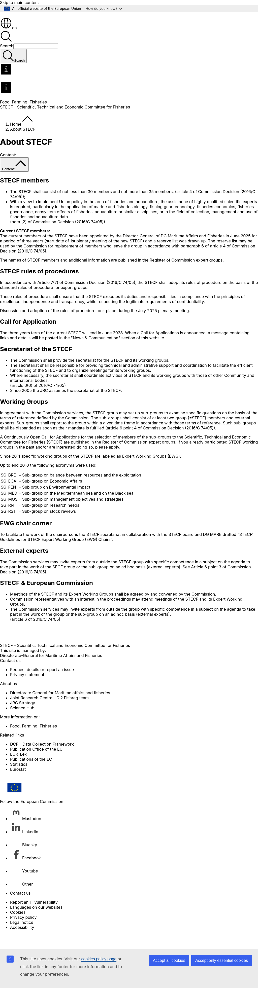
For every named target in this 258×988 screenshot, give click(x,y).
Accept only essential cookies (221, 960)
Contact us (20, 907)
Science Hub (22, 721)
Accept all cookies (169, 960)
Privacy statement (27, 688)
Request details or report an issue (42, 683)
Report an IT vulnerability (34, 916)
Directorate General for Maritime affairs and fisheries (60, 706)
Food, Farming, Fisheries (23, 116)
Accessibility (22, 941)
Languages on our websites (36, 921)
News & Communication (95, 351)
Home (15, 138)
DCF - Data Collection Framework (42, 758)
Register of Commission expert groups (186, 274)
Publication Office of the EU (36, 763)
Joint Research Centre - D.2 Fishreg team (49, 711)
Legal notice (21, 936)
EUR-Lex (18, 768)
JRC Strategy (22, 716)
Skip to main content (19, 2)
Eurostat (18, 783)
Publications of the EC (31, 773)
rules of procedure (77, 324)
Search (6, 59)
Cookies (17, 926)
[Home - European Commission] (36, 28)
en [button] (8, 41)
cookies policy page (98, 959)
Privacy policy (23, 931)
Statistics (18, 778)
